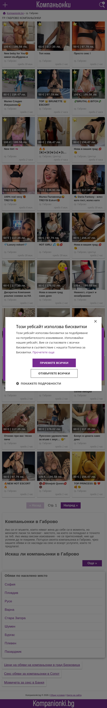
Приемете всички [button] (54, 363)
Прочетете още (43, 352)
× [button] (95, 321)
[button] (38, 383)
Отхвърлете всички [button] (54, 373)
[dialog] (53, 354)
